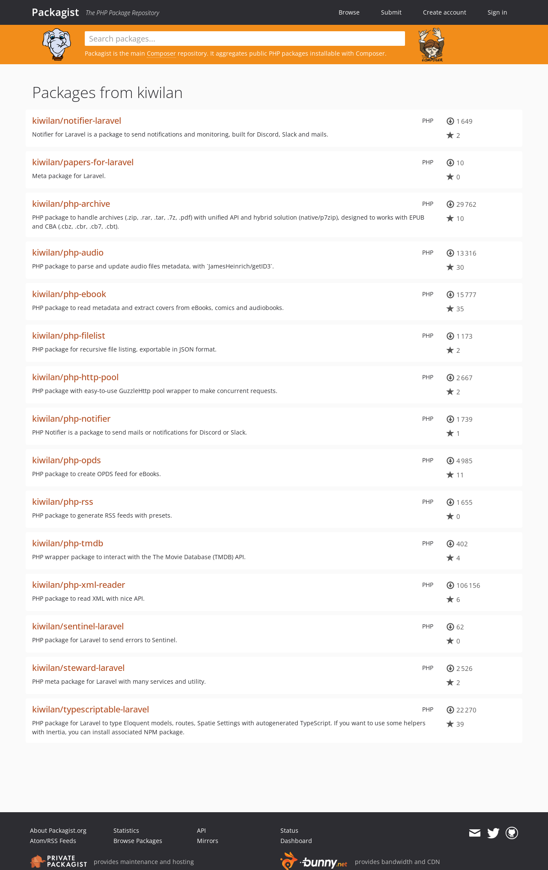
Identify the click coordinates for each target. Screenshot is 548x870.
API (201, 830)
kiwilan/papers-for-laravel (83, 162)
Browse (349, 12)
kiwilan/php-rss (62, 501)
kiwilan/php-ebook (69, 294)
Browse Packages (137, 841)
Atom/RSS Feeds (53, 841)
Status (289, 830)
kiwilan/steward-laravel (78, 667)
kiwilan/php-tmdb (67, 543)
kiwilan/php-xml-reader (78, 584)
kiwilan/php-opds (66, 460)
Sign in (497, 12)
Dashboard (296, 841)
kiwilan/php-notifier (71, 418)
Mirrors (207, 841)
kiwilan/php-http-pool (75, 377)
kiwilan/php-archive (71, 203)
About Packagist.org (58, 830)
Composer (161, 53)
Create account (444, 12)
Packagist (55, 12)
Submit (391, 12)
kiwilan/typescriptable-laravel (90, 709)
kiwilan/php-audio (68, 252)
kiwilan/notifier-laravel (76, 120)
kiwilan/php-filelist (68, 335)
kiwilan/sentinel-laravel (78, 626)
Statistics (126, 830)
